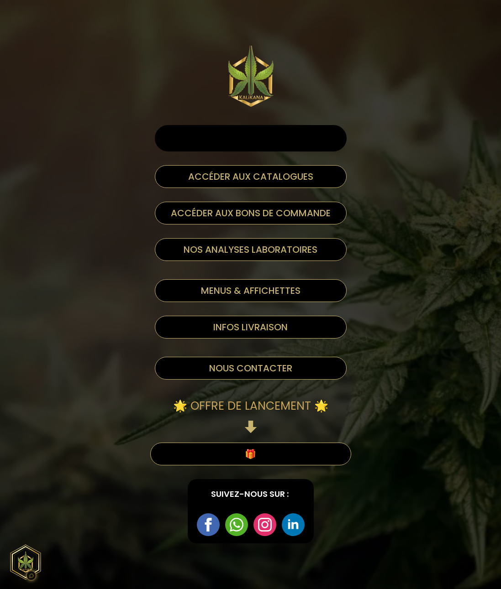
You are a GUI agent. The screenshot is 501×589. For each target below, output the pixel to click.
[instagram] (264, 524)
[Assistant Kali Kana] (25, 562)
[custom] (236, 524)
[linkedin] (293, 524)
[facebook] (208, 524)
